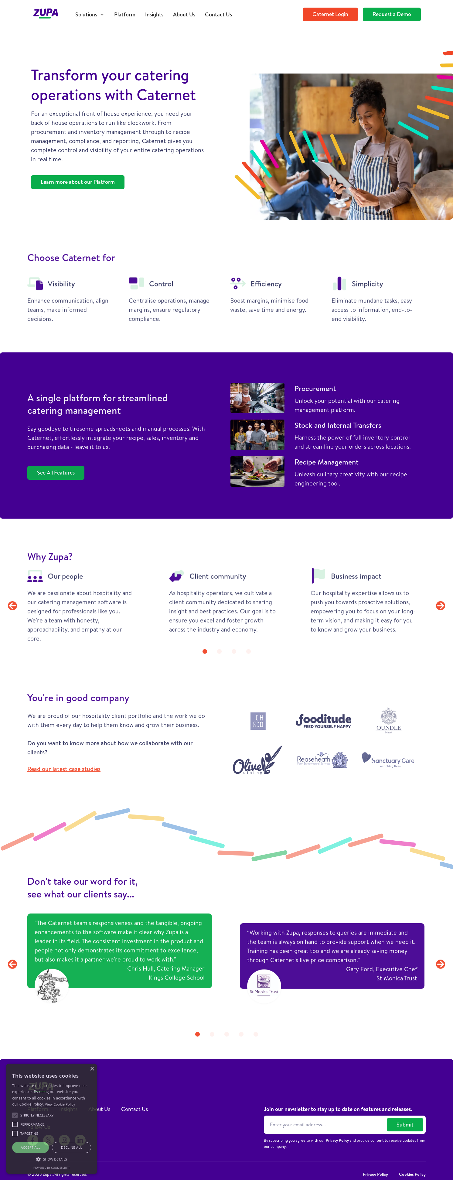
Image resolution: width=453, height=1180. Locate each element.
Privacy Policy (337, 1140)
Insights (154, 14)
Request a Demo (392, 14)
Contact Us (218, 14)
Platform (124, 14)
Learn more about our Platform (78, 182)
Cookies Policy (412, 1174)
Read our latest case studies (63, 769)
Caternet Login (330, 14)
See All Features (56, 472)
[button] (89, 14)
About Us (184, 14)
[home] (48, 14)
